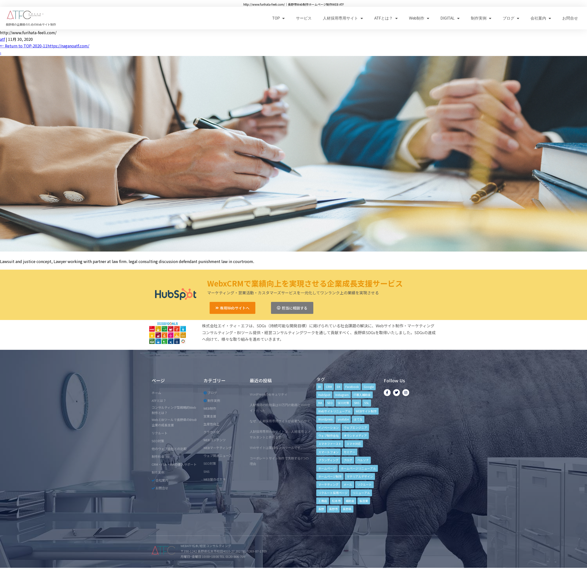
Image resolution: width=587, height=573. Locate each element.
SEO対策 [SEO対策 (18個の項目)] (343, 403)
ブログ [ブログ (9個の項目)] (347, 460)
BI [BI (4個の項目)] (319, 387)
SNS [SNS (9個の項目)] (356, 403)
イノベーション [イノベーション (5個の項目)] (328, 427)
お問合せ (570, 18)
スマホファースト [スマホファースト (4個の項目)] (329, 443)
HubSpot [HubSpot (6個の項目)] (324, 395)
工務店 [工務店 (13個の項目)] (322, 501)
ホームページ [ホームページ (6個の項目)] (327, 468)
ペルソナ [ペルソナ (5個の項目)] (363, 460)
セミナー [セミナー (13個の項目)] (349, 452)
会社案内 (541, 18)
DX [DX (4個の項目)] (338, 387)
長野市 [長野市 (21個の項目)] (333, 509)
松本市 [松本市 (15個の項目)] (336, 501)
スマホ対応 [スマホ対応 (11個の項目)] (353, 443)
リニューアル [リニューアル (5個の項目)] (361, 493)
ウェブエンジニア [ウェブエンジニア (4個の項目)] (355, 427)
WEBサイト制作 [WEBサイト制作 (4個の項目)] (366, 411)
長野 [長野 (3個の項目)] (321, 509)
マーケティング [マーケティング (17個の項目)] (328, 484)
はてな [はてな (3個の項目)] (358, 419)
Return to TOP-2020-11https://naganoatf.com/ (44, 46)
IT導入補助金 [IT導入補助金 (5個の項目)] (362, 395)
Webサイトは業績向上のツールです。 (277, 448)
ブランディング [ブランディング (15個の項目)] (328, 460)
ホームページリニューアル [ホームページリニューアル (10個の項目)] (358, 468)
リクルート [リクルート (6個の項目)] (364, 484)
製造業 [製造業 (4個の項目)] (363, 501)
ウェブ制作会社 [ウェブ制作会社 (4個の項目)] (328, 435)
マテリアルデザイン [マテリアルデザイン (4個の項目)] (360, 476)
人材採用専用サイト (343, 18)
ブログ (511, 18)
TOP (278, 18)
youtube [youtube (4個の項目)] (343, 419)
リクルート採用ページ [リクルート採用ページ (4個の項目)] (333, 493)
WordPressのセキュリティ (268, 394)
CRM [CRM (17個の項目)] (329, 387)
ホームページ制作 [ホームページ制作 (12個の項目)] (330, 476)
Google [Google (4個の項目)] (369, 387)
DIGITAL (450, 18)
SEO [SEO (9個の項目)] (330, 403)
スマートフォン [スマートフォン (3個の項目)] (328, 452)
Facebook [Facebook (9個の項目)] (352, 387)
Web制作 (419, 18)
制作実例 (481, 18)
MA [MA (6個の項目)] (320, 403)
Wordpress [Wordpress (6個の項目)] (325, 419)
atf (2, 39)
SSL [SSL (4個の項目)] (366, 403)
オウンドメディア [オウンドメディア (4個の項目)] (355, 435)
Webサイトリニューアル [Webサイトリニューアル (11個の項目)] (334, 411)
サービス (304, 18)
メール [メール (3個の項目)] (347, 484)
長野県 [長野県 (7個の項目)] (347, 509)
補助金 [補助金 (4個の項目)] (350, 501)
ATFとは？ (386, 18)
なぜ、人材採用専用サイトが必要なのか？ (280, 421)
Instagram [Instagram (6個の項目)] (342, 395)
